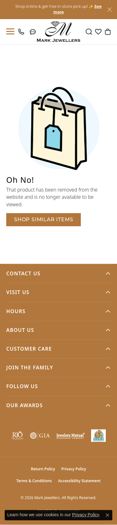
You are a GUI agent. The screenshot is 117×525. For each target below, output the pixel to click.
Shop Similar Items (43, 219)
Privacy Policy (73, 469)
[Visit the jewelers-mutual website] (70, 435)
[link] (22, 31)
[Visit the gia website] (40, 435)
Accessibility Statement (79, 480)
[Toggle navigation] (9, 31)
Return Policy (43, 469)
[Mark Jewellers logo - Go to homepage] (58, 31)
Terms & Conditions (34, 480)
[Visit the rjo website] (17, 435)
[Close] (109, 9)
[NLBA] (98, 435)
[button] (89, 31)
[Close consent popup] (107, 515)
